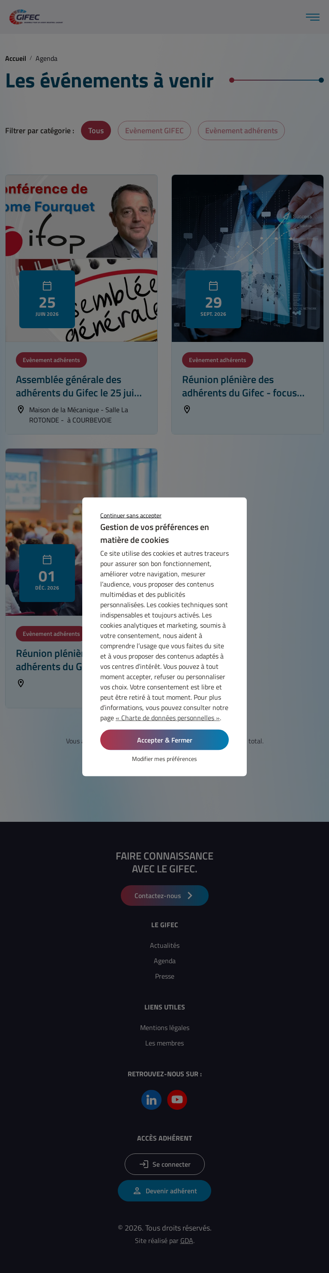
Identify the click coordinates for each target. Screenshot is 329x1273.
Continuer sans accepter (131, 514)
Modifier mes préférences (164, 758)
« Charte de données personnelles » (168, 717)
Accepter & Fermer (164, 739)
